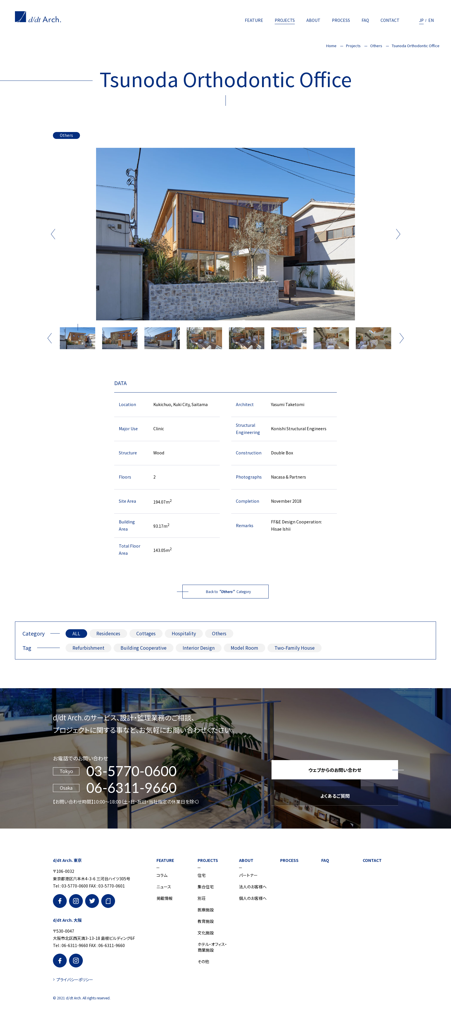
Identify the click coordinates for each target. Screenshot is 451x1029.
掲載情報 (164, 898)
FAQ (365, 20)
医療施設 (206, 910)
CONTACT (390, 20)
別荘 (202, 898)
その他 (203, 961)
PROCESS (341, 20)
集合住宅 (206, 887)
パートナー (248, 875)
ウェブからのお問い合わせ (334, 769)
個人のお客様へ (253, 898)
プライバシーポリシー (74, 979)
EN (431, 20)
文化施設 (206, 933)
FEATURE (254, 20)
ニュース (163, 887)
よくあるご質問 (335, 795)
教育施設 (206, 921)
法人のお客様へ (253, 887)
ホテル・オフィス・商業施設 (212, 947)
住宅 (202, 875)
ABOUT (313, 20)
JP (421, 20)
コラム (161, 875)
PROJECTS (285, 20)
